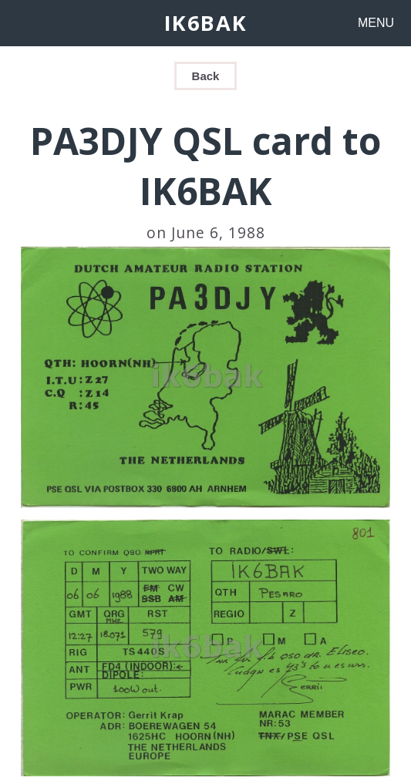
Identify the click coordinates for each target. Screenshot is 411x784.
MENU (376, 22)
